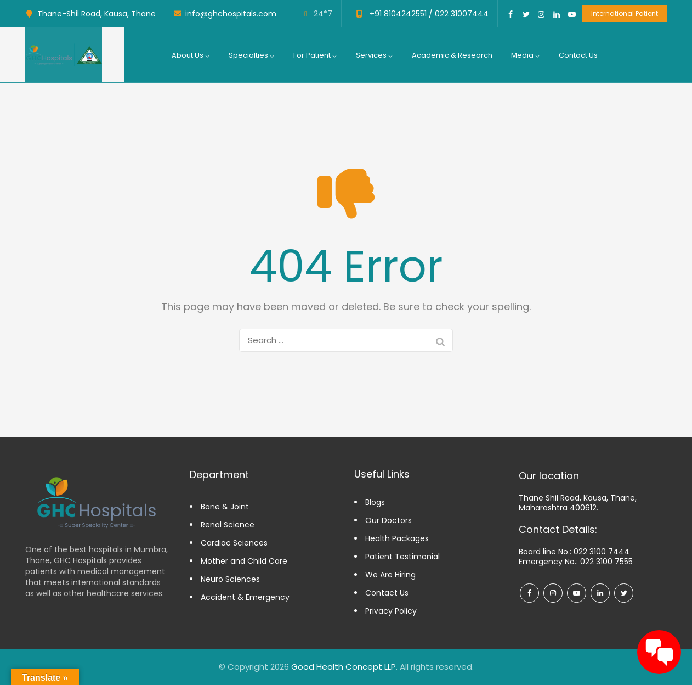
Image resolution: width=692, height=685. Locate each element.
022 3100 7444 (601, 551)
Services (374, 55)
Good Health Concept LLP (343, 666)
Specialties (252, 55)
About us (191, 55)
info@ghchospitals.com (230, 13)
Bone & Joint (225, 506)
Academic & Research (452, 55)
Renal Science (227, 524)
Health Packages (397, 538)
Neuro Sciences (230, 579)
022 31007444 (461, 13)
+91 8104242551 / (400, 13)
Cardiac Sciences (234, 542)
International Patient (624, 13)
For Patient (315, 55)
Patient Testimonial (402, 556)
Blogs (375, 502)
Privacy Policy (391, 610)
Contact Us (578, 55)
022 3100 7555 (606, 561)
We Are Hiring (390, 574)
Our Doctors (388, 520)
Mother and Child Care (244, 560)
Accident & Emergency (245, 597)
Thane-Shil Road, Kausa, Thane (96, 13)
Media (525, 55)
